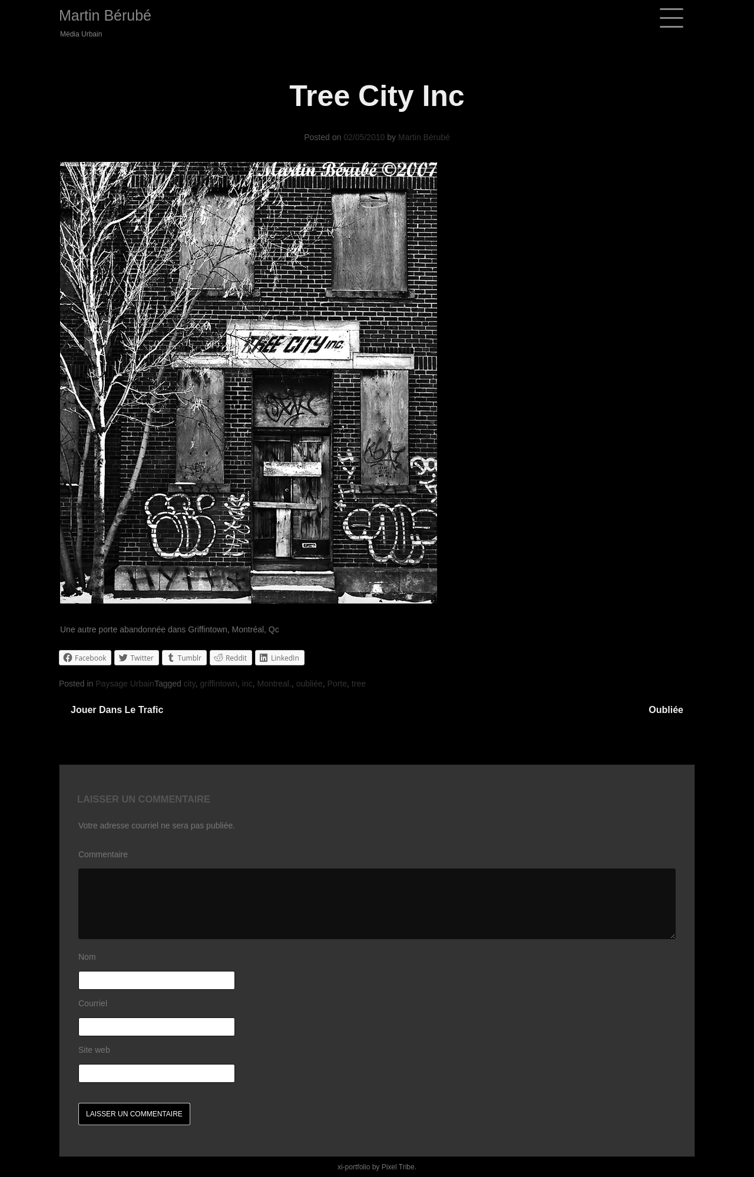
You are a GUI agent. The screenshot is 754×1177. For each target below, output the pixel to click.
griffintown (218, 683)
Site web (94, 1050)
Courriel (92, 1003)
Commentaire (103, 854)
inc (247, 683)
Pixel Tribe (398, 1167)
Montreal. (274, 683)
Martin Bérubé (105, 15)
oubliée (309, 683)
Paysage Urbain (124, 683)
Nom (87, 957)
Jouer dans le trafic (117, 710)
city (190, 683)
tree (359, 683)
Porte (337, 683)
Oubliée (666, 710)
